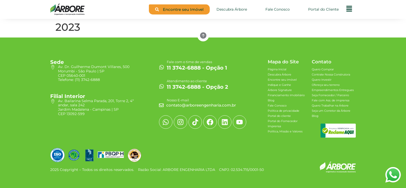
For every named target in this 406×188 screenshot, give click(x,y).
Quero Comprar (323, 69)
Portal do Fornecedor (283, 121)
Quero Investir (321, 79)
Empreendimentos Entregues (333, 90)
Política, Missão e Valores (285, 131)
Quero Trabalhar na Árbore (330, 105)
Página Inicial (277, 69)
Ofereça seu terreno (326, 85)
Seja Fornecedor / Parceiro (330, 95)
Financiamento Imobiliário (286, 95)
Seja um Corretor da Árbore (331, 110)
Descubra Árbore (279, 74)
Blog (271, 100)
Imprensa (274, 126)
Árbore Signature (280, 90)
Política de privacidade (283, 110)
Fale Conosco (277, 105)
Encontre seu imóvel (282, 79)
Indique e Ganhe (279, 85)
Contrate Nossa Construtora (331, 74)
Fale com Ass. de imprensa (330, 100)
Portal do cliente (279, 116)
